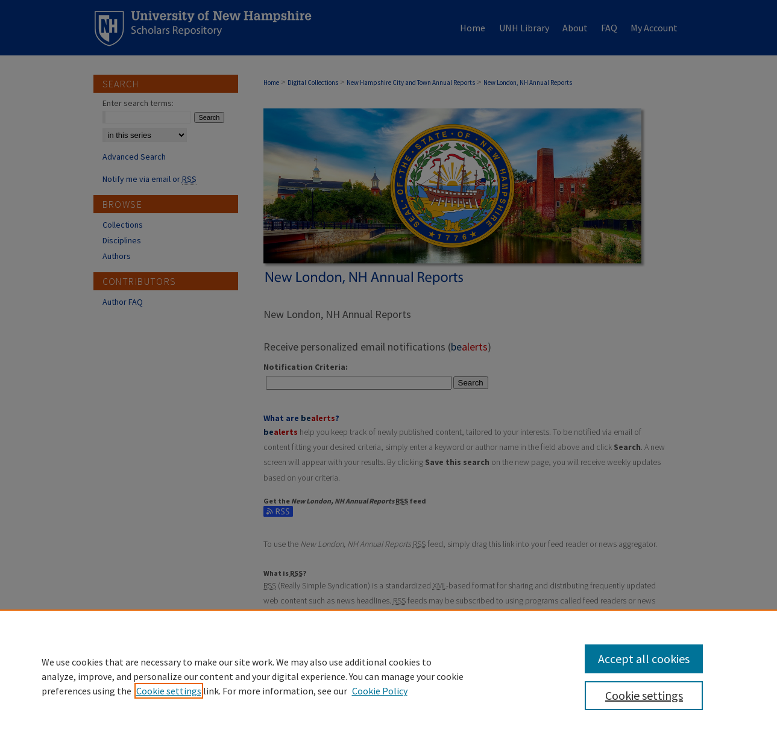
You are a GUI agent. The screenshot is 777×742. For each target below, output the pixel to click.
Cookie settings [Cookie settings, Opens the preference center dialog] (644, 695)
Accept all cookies (644, 658)
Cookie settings (168, 691)
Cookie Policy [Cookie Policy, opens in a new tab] (379, 691)
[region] (388, 676)
